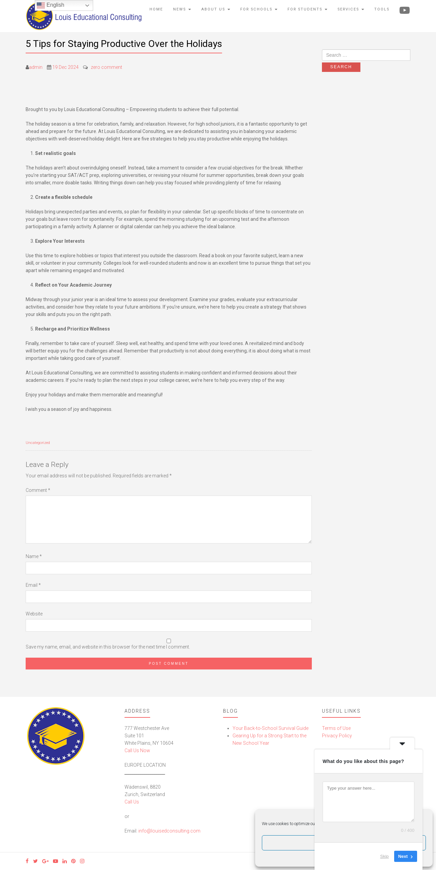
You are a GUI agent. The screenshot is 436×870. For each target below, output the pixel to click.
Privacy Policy (337, 735)
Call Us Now (137, 750)
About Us (215, 9)
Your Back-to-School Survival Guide (270, 728)
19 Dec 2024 (65, 67)
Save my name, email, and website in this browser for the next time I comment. (108, 647)
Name (34, 556)
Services (350, 9)
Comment (38, 490)
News (182, 9)
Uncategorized (38, 443)
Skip (384, 856)
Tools (381, 9)
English (50, 5)
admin (36, 67)
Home (156, 9)
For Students (307, 9)
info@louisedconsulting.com (169, 831)
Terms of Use (336, 728)
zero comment (106, 67)
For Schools (258, 9)
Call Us (132, 802)
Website (34, 613)
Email (33, 585)
